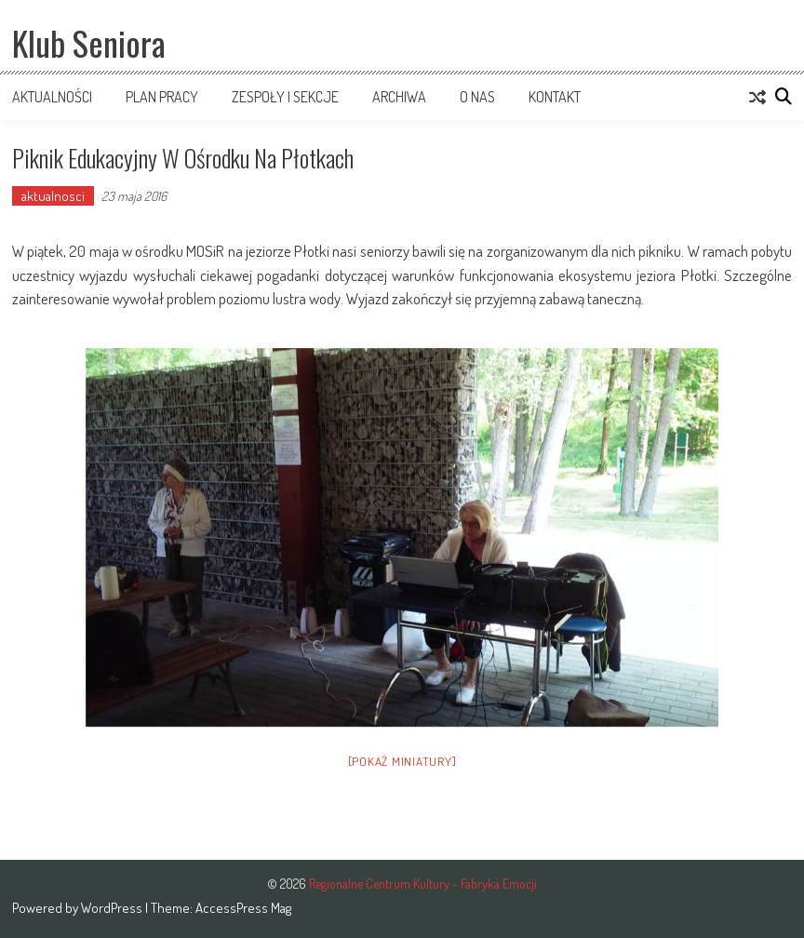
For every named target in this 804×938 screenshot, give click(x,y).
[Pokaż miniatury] (402, 761)
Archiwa (399, 96)
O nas (477, 96)
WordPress (113, 908)
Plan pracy (162, 96)
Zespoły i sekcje (285, 96)
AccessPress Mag (243, 908)
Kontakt (555, 96)
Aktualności (52, 96)
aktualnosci (53, 196)
